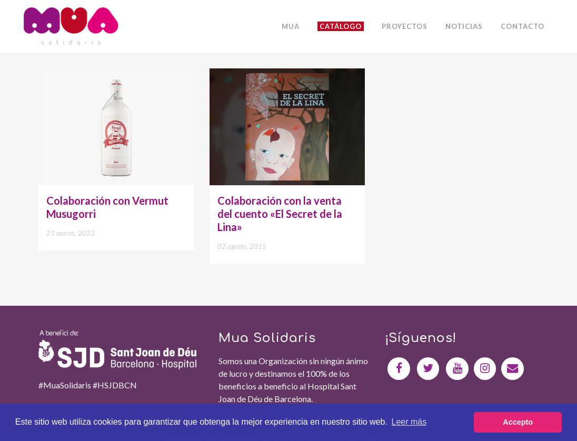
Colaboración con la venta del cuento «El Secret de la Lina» (279, 213)
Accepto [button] (518, 422)
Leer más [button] (409, 421)
